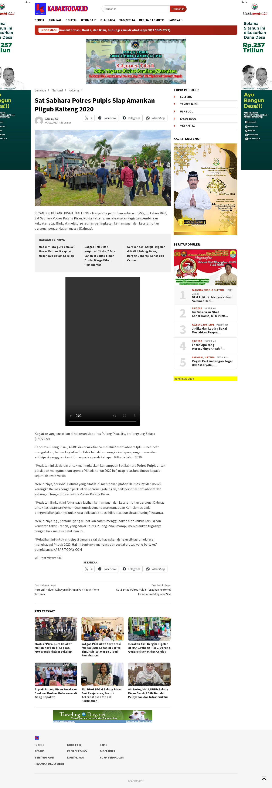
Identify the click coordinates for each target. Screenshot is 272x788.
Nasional (208, 324)
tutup (27, 2)
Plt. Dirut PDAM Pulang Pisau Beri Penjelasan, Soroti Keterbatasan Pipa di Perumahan (101, 695)
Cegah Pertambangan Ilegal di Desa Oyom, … (212, 363)
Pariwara (197, 290)
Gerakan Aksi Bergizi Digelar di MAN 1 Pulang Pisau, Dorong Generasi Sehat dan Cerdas (149, 647)
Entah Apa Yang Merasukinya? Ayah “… (208, 347)
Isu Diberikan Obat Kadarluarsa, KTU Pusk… (210, 314)
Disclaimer (107, 751)
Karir (103, 745)
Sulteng (186, 97)
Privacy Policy (77, 751)
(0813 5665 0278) (161, 30)
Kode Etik (74, 745)
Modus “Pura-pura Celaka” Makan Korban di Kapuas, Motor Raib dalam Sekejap (56, 251)
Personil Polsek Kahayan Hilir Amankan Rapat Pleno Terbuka (67, 589)
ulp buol (186, 111)
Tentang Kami (44, 757)
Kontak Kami (76, 757)
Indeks (39, 745)
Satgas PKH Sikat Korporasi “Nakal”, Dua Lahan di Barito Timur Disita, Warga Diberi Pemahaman (100, 256)
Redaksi (40, 751)
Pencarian (178, 9)
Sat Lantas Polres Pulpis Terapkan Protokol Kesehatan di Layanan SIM (138, 589)
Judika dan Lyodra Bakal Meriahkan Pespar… (209, 330)
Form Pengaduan (112, 757)
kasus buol (188, 119)
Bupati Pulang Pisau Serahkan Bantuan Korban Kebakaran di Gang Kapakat (56, 693)
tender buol (189, 104)
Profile (208, 290)
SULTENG (219, 290)
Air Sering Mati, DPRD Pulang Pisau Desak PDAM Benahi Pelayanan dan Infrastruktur (148, 693)
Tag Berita (187, 126)
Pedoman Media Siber (49, 764)
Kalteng (197, 324)
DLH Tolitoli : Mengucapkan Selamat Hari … (212, 299)
